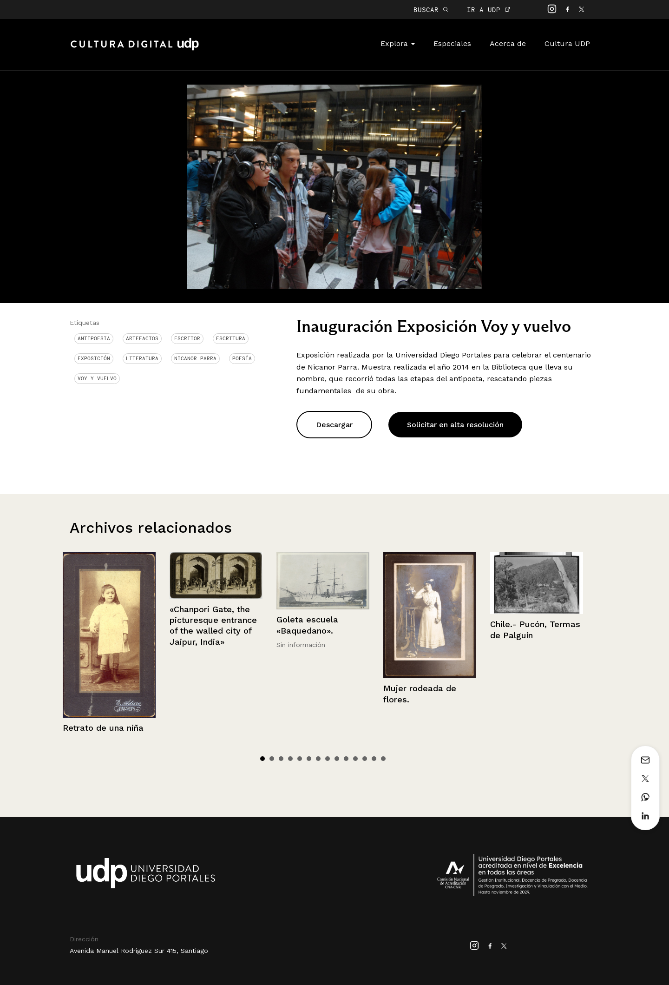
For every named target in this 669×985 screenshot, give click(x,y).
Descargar (334, 424)
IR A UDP (488, 9)
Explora (397, 43)
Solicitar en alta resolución (455, 424)
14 (383, 758)
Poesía (242, 358)
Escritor (187, 338)
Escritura (230, 338)
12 (364, 758)
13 (374, 758)
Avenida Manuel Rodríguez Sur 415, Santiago (139, 950)
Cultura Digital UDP (135, 49)
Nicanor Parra (195, 358)
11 (355, 758)
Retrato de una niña (103, 728)
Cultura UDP (567, 43)
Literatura (142, 358)
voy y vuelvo (97, 378)
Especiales (452, 43)
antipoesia (94, 338)
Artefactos (142, 338)
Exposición (94, 358)
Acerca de (508, 43)
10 (346, 758)
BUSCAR (430, 9)
